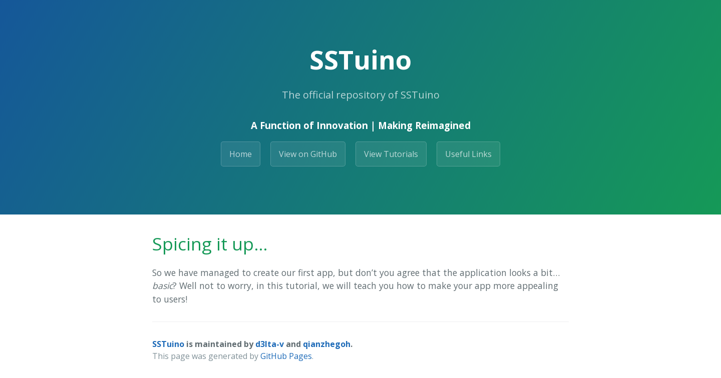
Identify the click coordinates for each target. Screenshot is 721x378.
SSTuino (168, 344)
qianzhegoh (326, 344)
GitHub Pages (286, 356)
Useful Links (468, 154)
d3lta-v (269, 344)
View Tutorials (391, 154)
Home (240, 154)
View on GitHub (308, 154)
